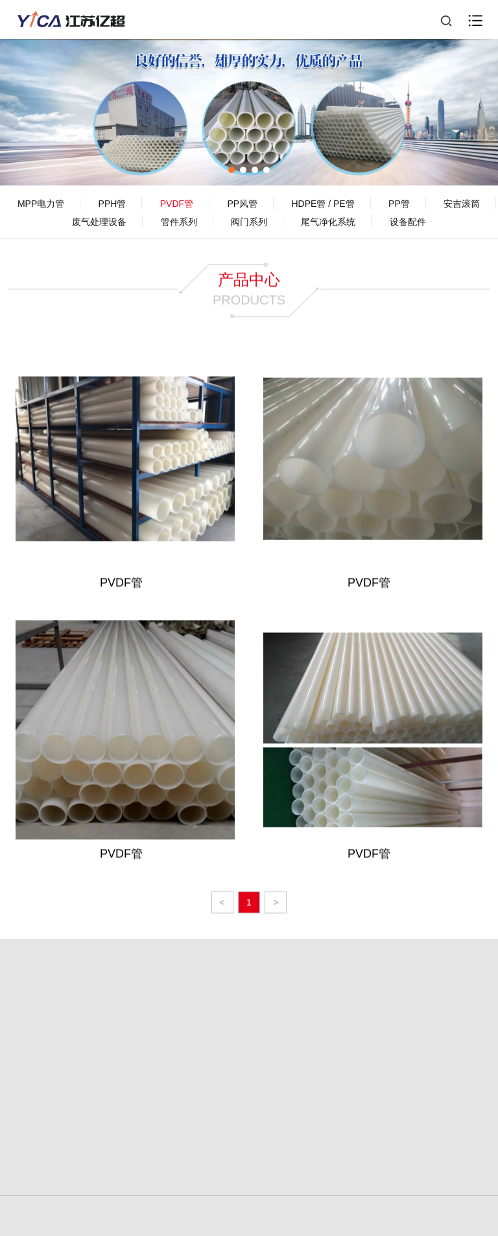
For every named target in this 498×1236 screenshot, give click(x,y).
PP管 (399, 203)
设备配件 (408, 222)
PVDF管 (176, 203)
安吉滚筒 (462, 203)
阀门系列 (249, 222)
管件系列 (179, 222)
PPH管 (112, 203)
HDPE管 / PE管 (322, 203)
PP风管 (242, 203)
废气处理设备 (99, 222)
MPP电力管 (41, 203)
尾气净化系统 (328, 222)
